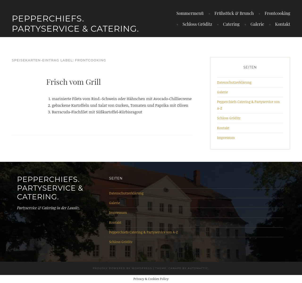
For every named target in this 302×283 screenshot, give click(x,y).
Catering (231, 24)
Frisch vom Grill (73, 82)
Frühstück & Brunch (234, 13)
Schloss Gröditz (197, 24)
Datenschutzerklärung (234, 82)
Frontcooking (277, 13)
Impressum (226, 137)
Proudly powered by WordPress (122, 268)
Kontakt (282, 24)
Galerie (257, 24)
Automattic (198, 268)
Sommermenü (190, 13)
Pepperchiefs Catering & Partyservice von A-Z (143, 232)
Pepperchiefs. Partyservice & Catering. (75, 23)
